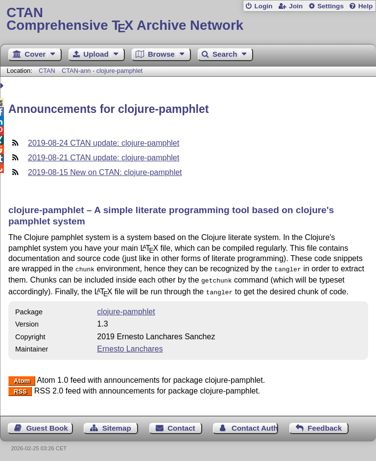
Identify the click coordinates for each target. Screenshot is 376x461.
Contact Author (255, 425)
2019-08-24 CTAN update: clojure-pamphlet (103, 143)
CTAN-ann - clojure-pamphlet (102, 70)
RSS (20, 388)
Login (263, 6)
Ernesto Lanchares (130, 346)
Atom (22, 377)
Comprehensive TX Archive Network (187, 19)
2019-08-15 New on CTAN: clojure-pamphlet (105, 172)
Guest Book (47, 425)
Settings (330, 6)
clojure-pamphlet (126, 309)
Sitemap (116, 425)
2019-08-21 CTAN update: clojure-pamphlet (103, 158)
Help (365, 6)
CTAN (47, 70)
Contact (181, 425)
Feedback (324, 425)
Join (296, 6)
